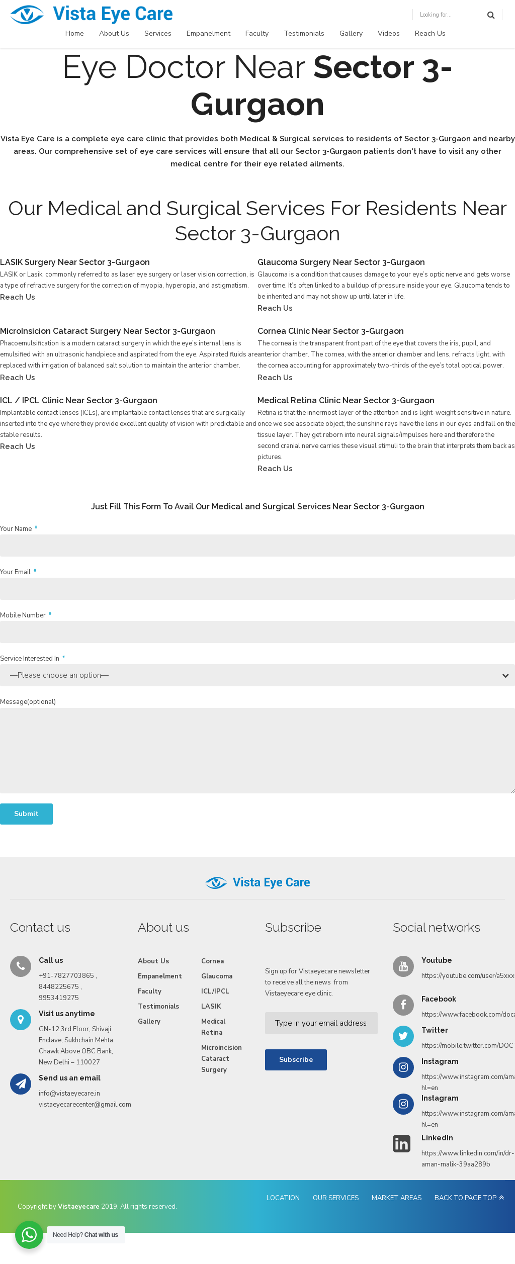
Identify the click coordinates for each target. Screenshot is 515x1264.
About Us (114, 33)
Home (74, 33)
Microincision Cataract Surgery (221, 1058)
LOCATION (283, 1198)
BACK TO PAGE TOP (465, 1198)
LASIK (211, 1006)
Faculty (257, 33)
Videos (389, 33)
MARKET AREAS (396, 1198)
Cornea (212, 961)
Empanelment (208, 33)
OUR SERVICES (336, 1198)
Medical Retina (213, 1027)
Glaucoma (216, 976)
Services (157, 33)
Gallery (351, 33)
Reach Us (430, 33)
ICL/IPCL (215, 991)
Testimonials (304, 33)
